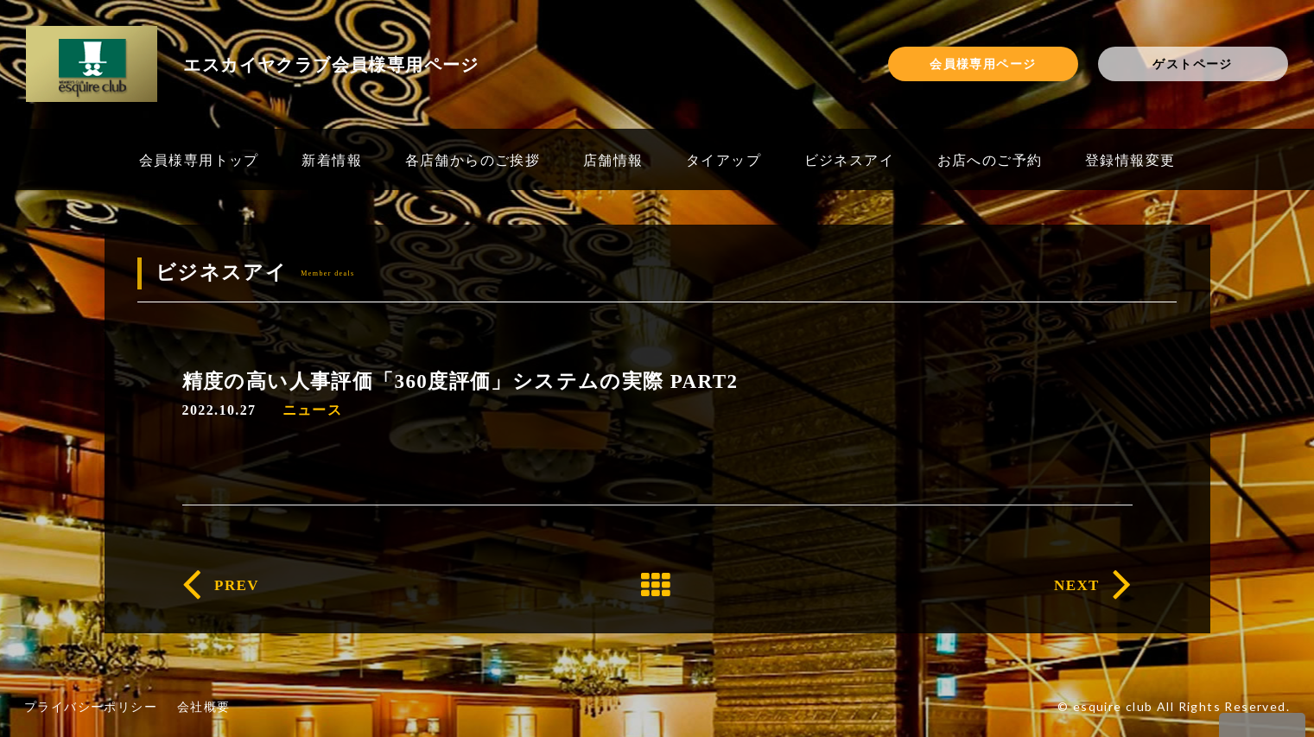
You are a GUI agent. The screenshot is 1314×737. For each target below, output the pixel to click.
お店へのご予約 (990, 159)
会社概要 (204, 706)
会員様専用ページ (983, 63)
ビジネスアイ (849, 159)
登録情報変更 (1130, 159)
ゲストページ (1192, 63)
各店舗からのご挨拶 (473, 159)
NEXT (1077, 585)
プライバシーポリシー (90, 706)
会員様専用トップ (199, 159)
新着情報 (332, 159)
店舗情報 (613, 159)
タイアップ (723, 159)
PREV (236, 585)
